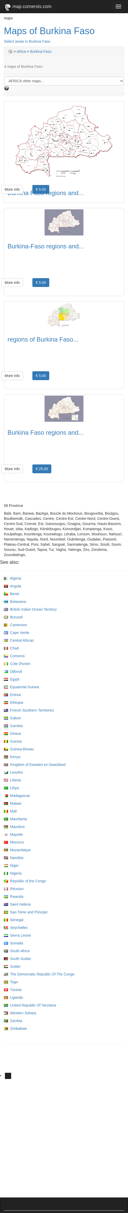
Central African (19, 640)
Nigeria (13, 873)
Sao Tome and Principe (25, 912)
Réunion (14, 889)
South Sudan (17, 959)
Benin (11, 594)
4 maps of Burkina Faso (23, 66)
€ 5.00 (41, 189)
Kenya (12, 757)
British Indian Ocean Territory (30, 609)
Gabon (12, 718)
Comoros (14, 656)
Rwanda (13, 896)
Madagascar (17, 796)
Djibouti (13, 671)
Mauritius (14, 827)
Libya (11, 788)
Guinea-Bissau (19, 749)
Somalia (13, 943)
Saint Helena (17, 904)
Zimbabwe (15, 1028)
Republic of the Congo (25, 881)
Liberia (12, 780)
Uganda (13, 997)
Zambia (13, 1021)
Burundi (13, 617)
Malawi (12, 803)
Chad (11, 648)
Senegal (13, 920)
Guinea (13, 741)
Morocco (14, 842)
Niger (11, 865)
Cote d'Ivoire (17, 664)
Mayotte (13, 834)
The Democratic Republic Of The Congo (39, 974)
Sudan (12, 966)
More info (12, 189)
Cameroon (15, 625)
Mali (10, 811)
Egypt (11, 679)
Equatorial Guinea (21, 687)
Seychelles (15, 928)
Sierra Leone (17, 935)
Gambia (13, 726)
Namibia (13, 858)
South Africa (17, 951)
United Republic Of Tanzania (30, 1005)
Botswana (15, 602)
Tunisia (13, 990)
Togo (11, 982)
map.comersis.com (28, 7)
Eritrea (12, 695)
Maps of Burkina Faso (49, 31)
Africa (21, 51)
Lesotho (13, 772)
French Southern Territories (29, 710)
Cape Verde (16, 633)
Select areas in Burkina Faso (27, 41)
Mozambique (17, 850)
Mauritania (15, 819)
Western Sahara (20, 1013)
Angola (12, 586)
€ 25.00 (42, 469)
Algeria (12, 578)
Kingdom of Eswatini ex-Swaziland (35, 765)
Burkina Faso (40, 51)
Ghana (12, 733)
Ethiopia (13, 702)
